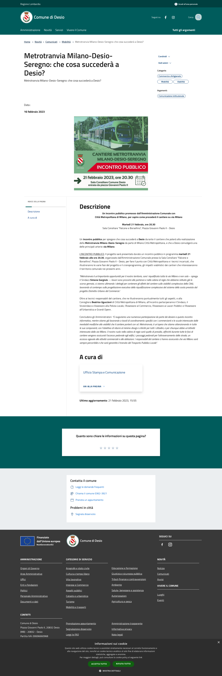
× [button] (218, 642)
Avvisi (160, 579)
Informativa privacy (122, 629)
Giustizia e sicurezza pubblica (127, 574)
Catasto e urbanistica (77, 596)
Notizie (161, 568)
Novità (38, 42)
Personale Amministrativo (34, 596)
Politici (23, 590)
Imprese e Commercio (77, 585)
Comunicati (51, 42)
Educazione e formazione (125, 568)
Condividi (164, 56)
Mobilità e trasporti (76, 607)
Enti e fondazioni (29, 585)
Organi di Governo (29, 568)
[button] (111, 670)
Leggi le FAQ (72, 634)
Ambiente (117, 585)
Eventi (160, 600)
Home (27, 42)
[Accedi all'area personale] (186, 4)
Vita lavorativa (73, 579)
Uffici (23, 579)
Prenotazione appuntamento (81, 623)
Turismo (70, 601)
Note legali (117, 634)
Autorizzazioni (119, 596)
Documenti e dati (29, 601)
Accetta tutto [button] (99, 664)
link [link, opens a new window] (140, 657)
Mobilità (66, 42)
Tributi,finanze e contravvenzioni (129, 579)
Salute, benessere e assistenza (128, 590)
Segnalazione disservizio (78, 629)
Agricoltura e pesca (122, 601)
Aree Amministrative (31, 574)
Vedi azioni (165, 63)
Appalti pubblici (74, 590)
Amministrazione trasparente (127, 623)
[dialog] (111, 657)
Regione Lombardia (30, 4)
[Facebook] (163, 17)
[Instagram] (170, 17)
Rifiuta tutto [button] (123, 663)
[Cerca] (198, 17)
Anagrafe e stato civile (77, 568)
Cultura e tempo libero (77, 574)
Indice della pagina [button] (36, 201)
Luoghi (160, 594)
